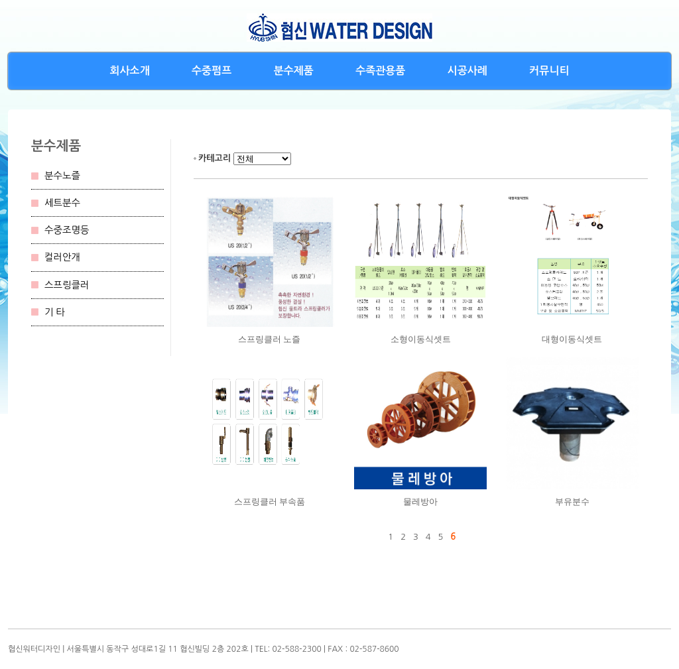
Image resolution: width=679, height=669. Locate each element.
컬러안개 (62, 257)
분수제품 (294, 71)
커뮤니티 (549, 71)
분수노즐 (62, 175)
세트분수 (62, 203)
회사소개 (130, 71)
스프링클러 (67, 285)
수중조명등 (67, 230)
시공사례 (467, 71)
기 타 (54, 312)
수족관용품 (380, 71)
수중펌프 (211, 71)
